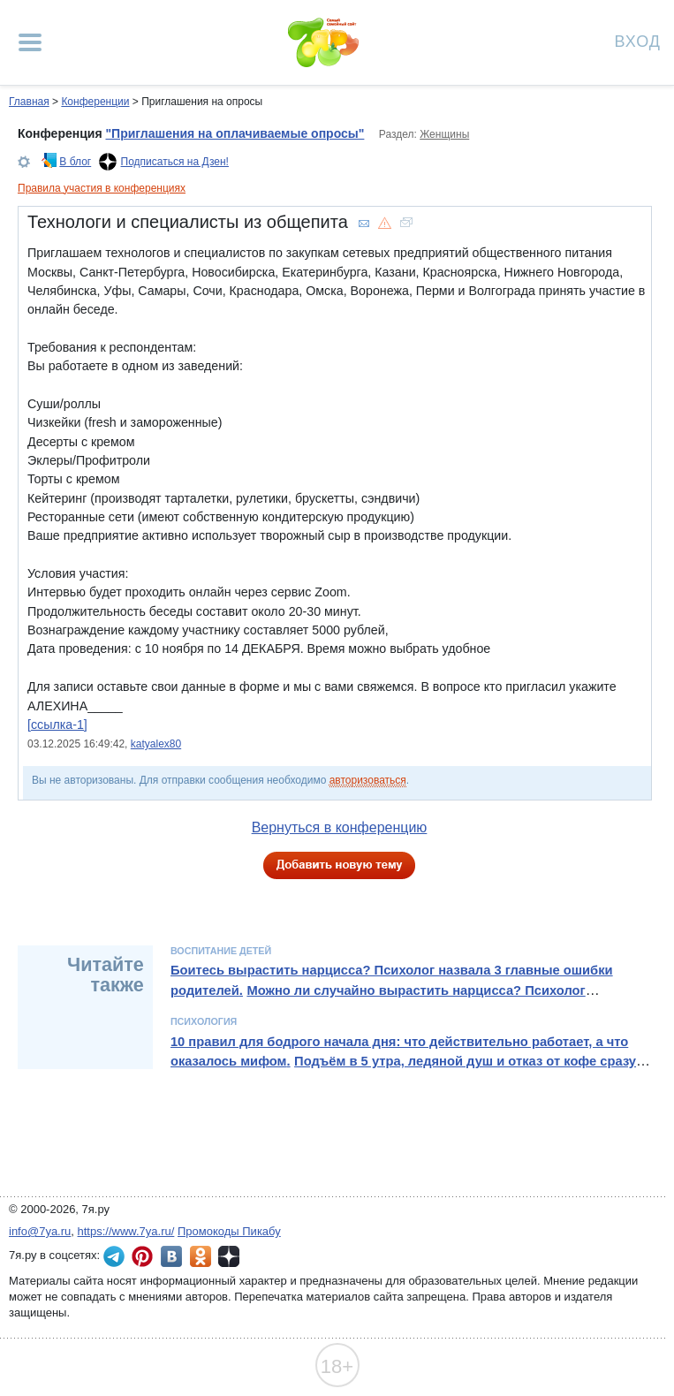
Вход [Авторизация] (638, 40)
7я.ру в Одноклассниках (200, 1256)
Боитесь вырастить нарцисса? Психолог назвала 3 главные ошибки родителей (391, 980)
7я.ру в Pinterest (142, 1256)
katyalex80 (156, 744)
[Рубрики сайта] (30, 42)
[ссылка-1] (57, 724)
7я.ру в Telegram (114, 1256)
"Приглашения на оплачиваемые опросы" (234, 133)
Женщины (444, 134)
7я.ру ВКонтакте (171, 1256)
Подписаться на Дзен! (175, 162)
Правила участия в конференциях (102, 188)
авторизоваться (367, 780)
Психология (203, 1021)
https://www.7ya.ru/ (126, 1231)
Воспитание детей (220, 950)
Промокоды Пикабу (229, 1231)
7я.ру (228, 1256)
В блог (75, 162)
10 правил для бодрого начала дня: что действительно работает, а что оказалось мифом (399, 1051)
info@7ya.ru (40, 1231)
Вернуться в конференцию (340, 827)
